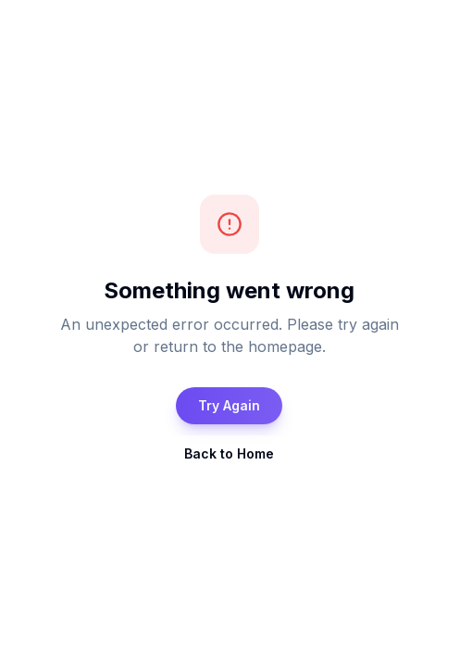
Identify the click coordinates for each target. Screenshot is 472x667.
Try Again (229, 405)
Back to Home (229, 453)
